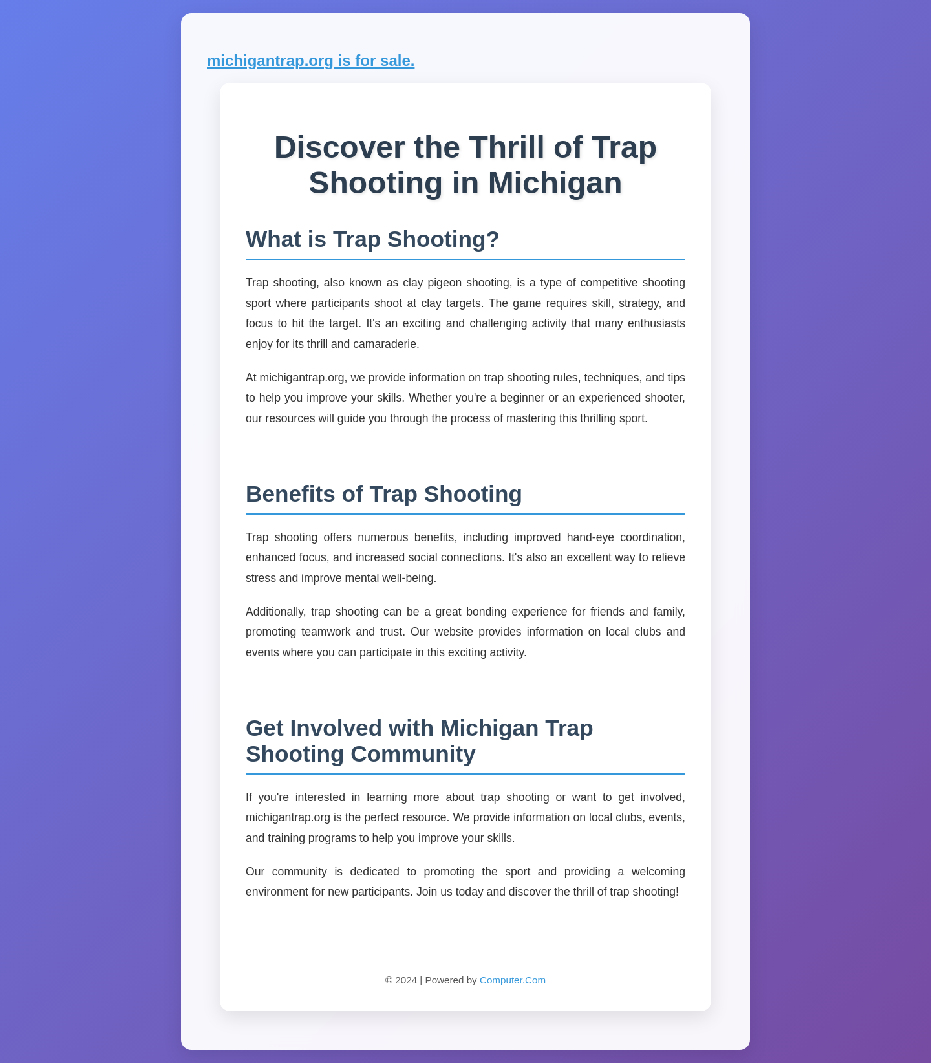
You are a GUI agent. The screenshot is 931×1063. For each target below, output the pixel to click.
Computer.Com (513, 979)
